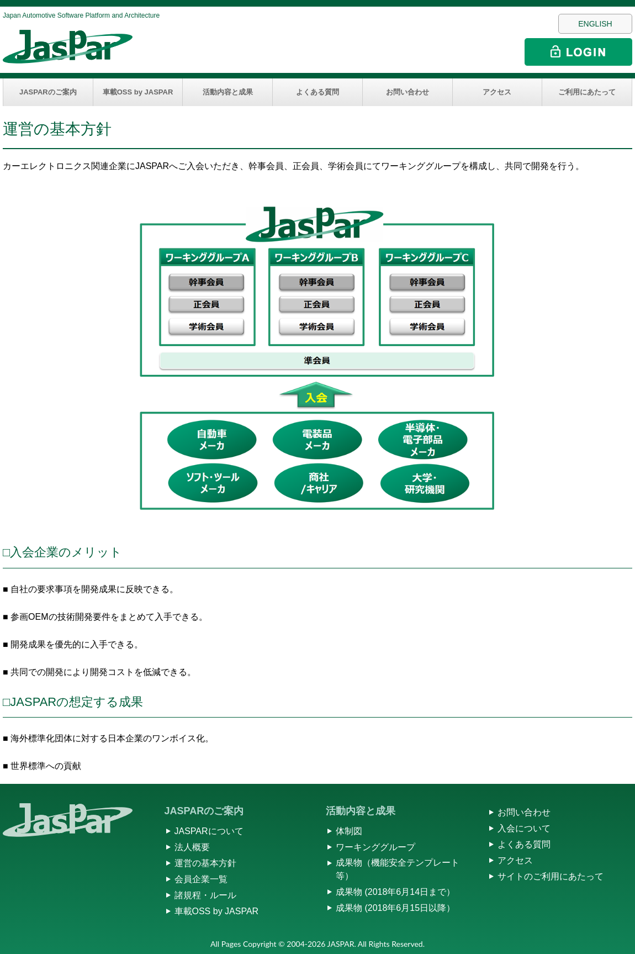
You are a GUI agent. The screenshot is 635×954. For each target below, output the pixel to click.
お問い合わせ (407, 92)
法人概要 (192, 847)
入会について (524, 828)
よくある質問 (317, 92)
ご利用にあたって (587, 92)
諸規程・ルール (205, 895)
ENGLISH (595, 23)
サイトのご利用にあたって (551, 876)
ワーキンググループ (375, 847)
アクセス (497, 92)
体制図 (349, 831)
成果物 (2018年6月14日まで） (395, 892)
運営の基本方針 (205, 863)
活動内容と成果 (228, 92)
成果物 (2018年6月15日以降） (395, 908)
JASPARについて (209, 831)
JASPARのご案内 (48, 92)
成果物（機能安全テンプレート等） (397, 869)
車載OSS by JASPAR (138, 92)
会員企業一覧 (200, 879)
